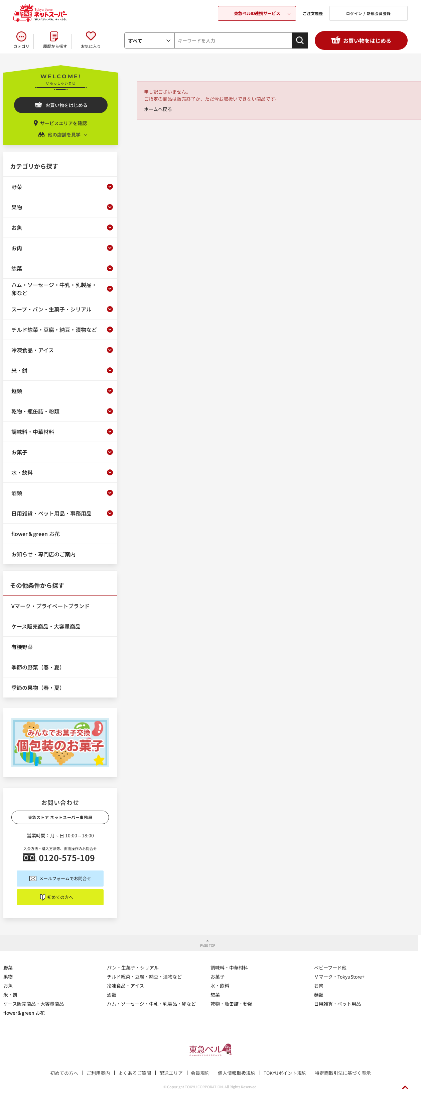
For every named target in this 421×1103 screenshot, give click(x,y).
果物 (8, 976)
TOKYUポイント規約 (285, 1073)
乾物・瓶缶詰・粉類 (231, 1003)
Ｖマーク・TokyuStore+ (339, 976)
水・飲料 (219, 985)
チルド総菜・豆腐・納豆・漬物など (144, 976)
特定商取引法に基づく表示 (343, 1073)
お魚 (8, 985)
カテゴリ (21, 46)
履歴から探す (55, 46)
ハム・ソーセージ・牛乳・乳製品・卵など (151, 1003)
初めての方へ (60, 897)
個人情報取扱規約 (236, 1073)
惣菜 (215, 994)
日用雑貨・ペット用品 (337, 1003)
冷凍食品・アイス (125, 985)
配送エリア (171, 1073)
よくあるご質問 (134, 1073)
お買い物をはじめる (367, 40)
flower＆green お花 (24, 1012)
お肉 (318, 985)
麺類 (318, 994)
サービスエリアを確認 (63, 123)
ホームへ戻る (158, 109)
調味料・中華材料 (229, 967)
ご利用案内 (98, 1073)
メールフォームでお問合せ (65, 878)
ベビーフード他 (330, 967)
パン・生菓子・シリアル (133, 967)
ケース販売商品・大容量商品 (33, 1003)
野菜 (8, 967)
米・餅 (10, 994)
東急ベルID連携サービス (257, 13)
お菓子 (217, 976)
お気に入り (91, 46)
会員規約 (200, 1073)
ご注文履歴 (313, 13)
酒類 (111, 994)
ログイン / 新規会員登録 (368, 13)
